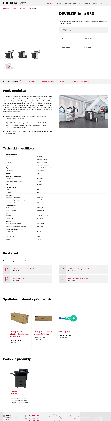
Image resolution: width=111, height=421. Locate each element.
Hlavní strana (6, 8)
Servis (80, 3)
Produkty (50, 3)
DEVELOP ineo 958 (11, 70)
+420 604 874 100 (33, 405)
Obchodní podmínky (78, 405)
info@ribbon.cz (32, 413)
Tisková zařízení (22, 8)
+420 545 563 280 (33, 408)
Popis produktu (32, 69)
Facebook (75, 411)
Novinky (87, 3)
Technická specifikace (48, 69)
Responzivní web (22, 419)
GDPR (74, 408)
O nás (94, 3)
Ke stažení (62, 69)
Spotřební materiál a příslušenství (81, 69)
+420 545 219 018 (33, 410)
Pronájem (59, 3)
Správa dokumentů (70, 3)
